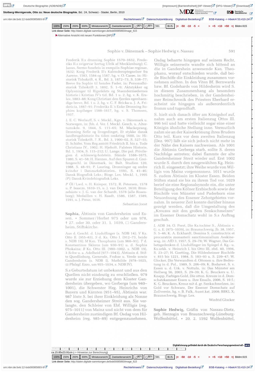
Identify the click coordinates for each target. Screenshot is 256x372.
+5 (214, 26)
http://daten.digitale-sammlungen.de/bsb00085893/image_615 (104, 31)
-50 (183, 26)
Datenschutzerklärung (160, 19)
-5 (194, 26)
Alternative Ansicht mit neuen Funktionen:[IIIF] (83, 35)
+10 (220, 26)
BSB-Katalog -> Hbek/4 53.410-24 (228, 19)
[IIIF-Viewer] (205, 5)
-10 (189, 26)
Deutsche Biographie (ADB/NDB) (43, 5)
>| (232, 26)
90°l (138, 26)
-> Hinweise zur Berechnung (90, 352)
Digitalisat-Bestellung (188, 19)
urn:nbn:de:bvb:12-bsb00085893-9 (23, 19)
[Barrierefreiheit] (187, 5)
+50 (227, 26)
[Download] (243, 5)
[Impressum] (169, 5)
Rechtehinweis (132, 19)
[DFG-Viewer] (224, 5)
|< (177, 26)
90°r (148, 26)
